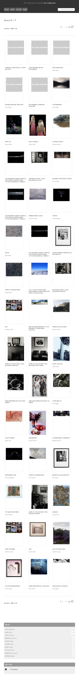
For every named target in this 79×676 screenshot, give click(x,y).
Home (7, 9)
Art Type (18, 9)
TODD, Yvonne (9, 635)
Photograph (14, 669)
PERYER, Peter (9, 641)
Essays (25, 9)
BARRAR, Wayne (9, 656)
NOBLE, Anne (9, 647)
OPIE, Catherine (9, 629)
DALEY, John (8, 632)
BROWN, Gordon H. (11, 638)
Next (71, 27)
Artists (12, 9)
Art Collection (40, 3)
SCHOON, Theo (9, 650)
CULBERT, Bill (9, 644)
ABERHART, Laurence (11, 653)
